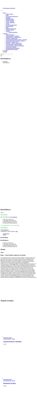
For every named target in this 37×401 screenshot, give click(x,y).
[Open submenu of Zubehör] (10, 31)
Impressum (5, 386)
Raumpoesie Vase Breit (9, 244)
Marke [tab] (4, 95)
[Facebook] (1, 371)
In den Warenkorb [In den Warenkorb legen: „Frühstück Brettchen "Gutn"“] (7, 283)
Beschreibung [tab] (6, 94)
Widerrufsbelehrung (7, 381)
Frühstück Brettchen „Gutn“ (11, 286)
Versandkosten (14, 77)
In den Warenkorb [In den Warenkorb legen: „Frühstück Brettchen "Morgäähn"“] (7, 199)
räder (17, 92)
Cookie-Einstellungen (15, 390)
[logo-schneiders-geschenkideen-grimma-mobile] (9, 5)
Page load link (4, 391)
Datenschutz (6, 385)
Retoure (5, 380)
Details (13, 199)
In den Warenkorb (4, 90)
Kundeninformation (7, 376)
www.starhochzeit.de (5, 390)
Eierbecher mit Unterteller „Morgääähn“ (14, 329)
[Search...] (6, 54)
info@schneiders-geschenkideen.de (8, 354)
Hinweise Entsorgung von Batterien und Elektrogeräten (15, 382)
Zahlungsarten (6, 378)
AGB (4, 384)
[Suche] (1, 55)
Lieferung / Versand (7, 379)
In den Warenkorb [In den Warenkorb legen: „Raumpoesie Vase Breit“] (7, 241)
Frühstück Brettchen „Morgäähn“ (12, 202)
